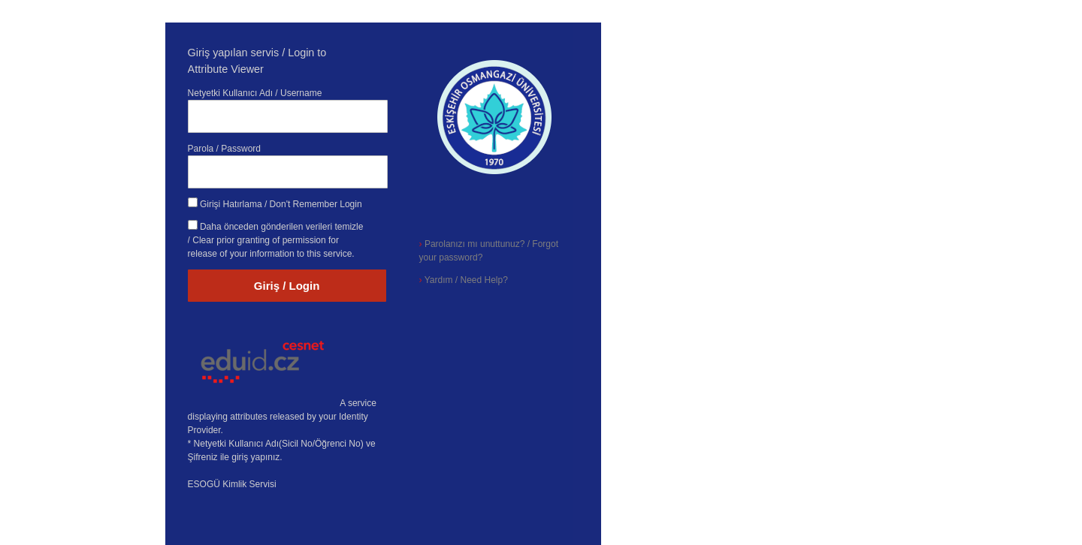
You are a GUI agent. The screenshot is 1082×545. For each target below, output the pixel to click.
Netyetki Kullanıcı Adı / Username (255, 93)
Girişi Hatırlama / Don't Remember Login (281, 204)
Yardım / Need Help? (463, 280)
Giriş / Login (287, 285)
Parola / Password (224, 148)
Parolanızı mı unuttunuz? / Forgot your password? (488, 251)
